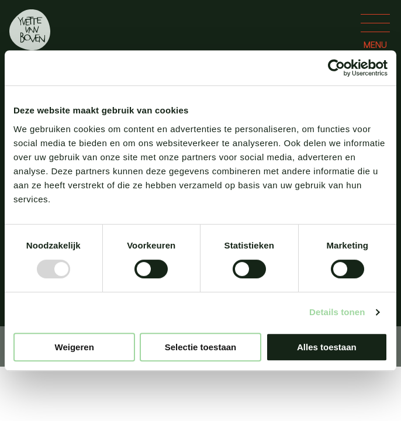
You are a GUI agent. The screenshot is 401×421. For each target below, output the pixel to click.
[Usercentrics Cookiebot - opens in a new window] (336, 68)
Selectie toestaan (201, 347)
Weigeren (74, 347)
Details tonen (337, 312)
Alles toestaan (327, 347)
